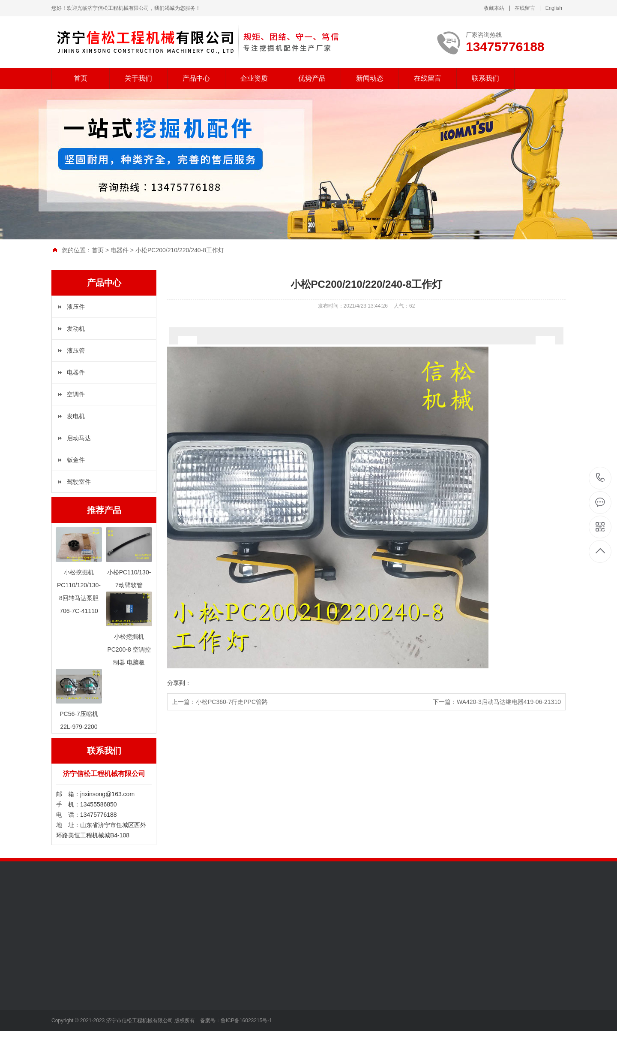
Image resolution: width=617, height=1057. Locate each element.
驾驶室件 (79, 481)
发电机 (76, 416)
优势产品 (312, 78)
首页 (80, 78)
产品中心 (196, 78)
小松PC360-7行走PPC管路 (232, 701)
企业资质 (254, 78)
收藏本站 (494, 8)
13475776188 (600, 478)
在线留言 (525, 8)
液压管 (76, 350)
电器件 (120, 250)
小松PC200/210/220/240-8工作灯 (179, 250)
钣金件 (76, 459)
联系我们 (485, 78)
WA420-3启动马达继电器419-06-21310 (509, 701)
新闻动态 (369, 78)
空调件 (76, 394)
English (553, 8)
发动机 (76, 328)
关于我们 (138, 78)
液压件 (76, 306)
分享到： (179, 683)
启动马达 (79, 438)
